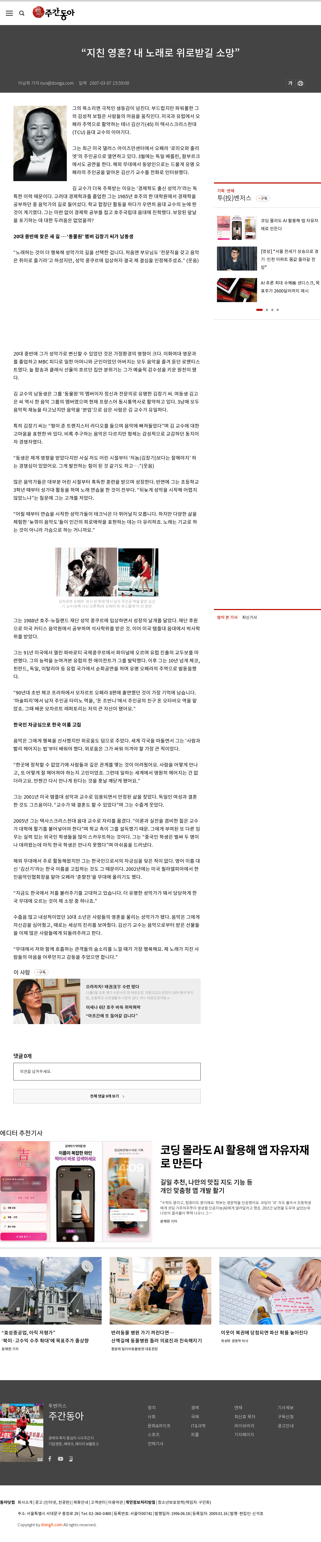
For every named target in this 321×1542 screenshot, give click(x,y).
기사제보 (286, 1407)
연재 (238, 1407)
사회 (152, 1416)
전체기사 (156, 1443)
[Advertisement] (93, 306)
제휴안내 (80, 1502)
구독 (42, 972)
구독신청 (286, 1416)
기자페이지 (244, 1434)
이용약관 (115, 1502)
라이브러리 (244, 1425)
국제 (195, 1416)
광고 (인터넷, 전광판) (53, 1502)
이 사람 (21, 972)
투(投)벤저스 (234, 198)
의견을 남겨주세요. (35, 1071)
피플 (195, 1434)
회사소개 (25, 1502)
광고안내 (286, 1425)
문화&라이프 (159, 1425)
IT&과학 (198, 1425)
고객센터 (98, 1502)
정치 (152, 1407)
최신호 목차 (244, 1416)
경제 (195, 1407)
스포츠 (154, 1434)
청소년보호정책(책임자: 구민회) (184, 1502)
